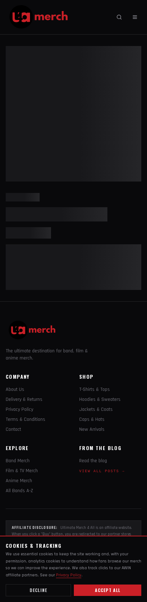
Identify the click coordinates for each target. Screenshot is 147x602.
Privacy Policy (19, 409)
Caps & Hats (92, 419)
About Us (15, 389)
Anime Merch (19, 481)
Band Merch (18, 461)
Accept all (108, 590)
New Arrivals (92, 429)
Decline (38, 590)
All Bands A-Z (19, 491)
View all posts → (102, 471)
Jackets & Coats (96, 409)
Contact (13, 429)
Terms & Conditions (25, 419)
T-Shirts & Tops (94, 389)
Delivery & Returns (24, 399)
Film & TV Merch (22, 471)
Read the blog (93, 461)
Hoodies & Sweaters (100, 399)
